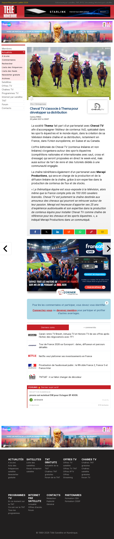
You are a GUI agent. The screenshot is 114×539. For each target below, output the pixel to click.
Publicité (50, 501)
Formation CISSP (72, 501)
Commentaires (9, 60)
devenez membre (66, 310)
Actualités (7, 52)
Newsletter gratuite (11, 75)
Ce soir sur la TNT (16, 507)
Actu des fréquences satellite (13, 468)
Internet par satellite (103, 2)
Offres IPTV (68, 471)
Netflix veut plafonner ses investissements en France (65, 356)
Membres (7, 48)
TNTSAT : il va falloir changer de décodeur (60, 377)
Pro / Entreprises (38, 104)
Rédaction (51, 498)
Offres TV (7, 85)
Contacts (6, 108)
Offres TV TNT (70, 468)
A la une (5, 56)
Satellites (6, 82)
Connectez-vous (42, 310)
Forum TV (86, 477)
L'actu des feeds (9, 71)
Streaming (89, 2)
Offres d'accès (35, 507)
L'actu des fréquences (12, 67)
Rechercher (7, 63)
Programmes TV (10, 93)
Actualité (32, 504)
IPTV (82, 2)
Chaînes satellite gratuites (86, 471)
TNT (77, 2)
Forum (5, 104)
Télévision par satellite (65, 2)
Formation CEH (72, 498)
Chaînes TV (7, 89)
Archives (6, 78)
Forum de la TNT (52, 477)
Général (50, 504)
